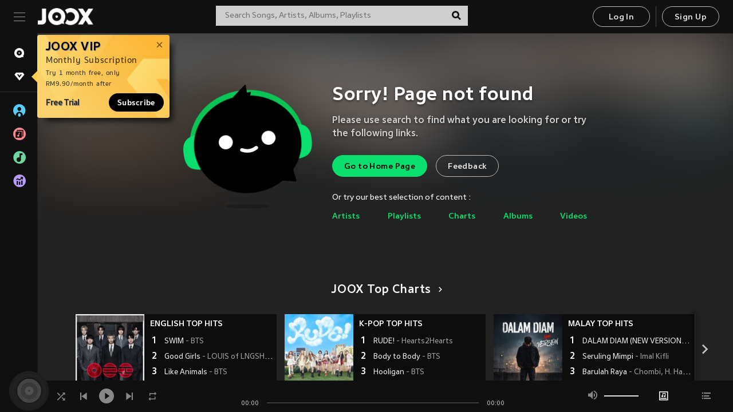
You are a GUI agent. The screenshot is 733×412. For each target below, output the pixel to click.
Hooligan (398, 373)
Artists (346, 216)
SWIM (184, 342)
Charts (461, 216)
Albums (518, 216)
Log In (621, 17)
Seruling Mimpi (625, 357)
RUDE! (413, 342)
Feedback (467, 167)
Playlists (404, 216)
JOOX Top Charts (385, 290)
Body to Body (406, 357)
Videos (573, 216)
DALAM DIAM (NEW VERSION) (637, 342)
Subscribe (136, 102)
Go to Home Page (379, 167)
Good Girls (219, 357)
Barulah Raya (637, 373)
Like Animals (195, 373)
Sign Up (691, 17)
